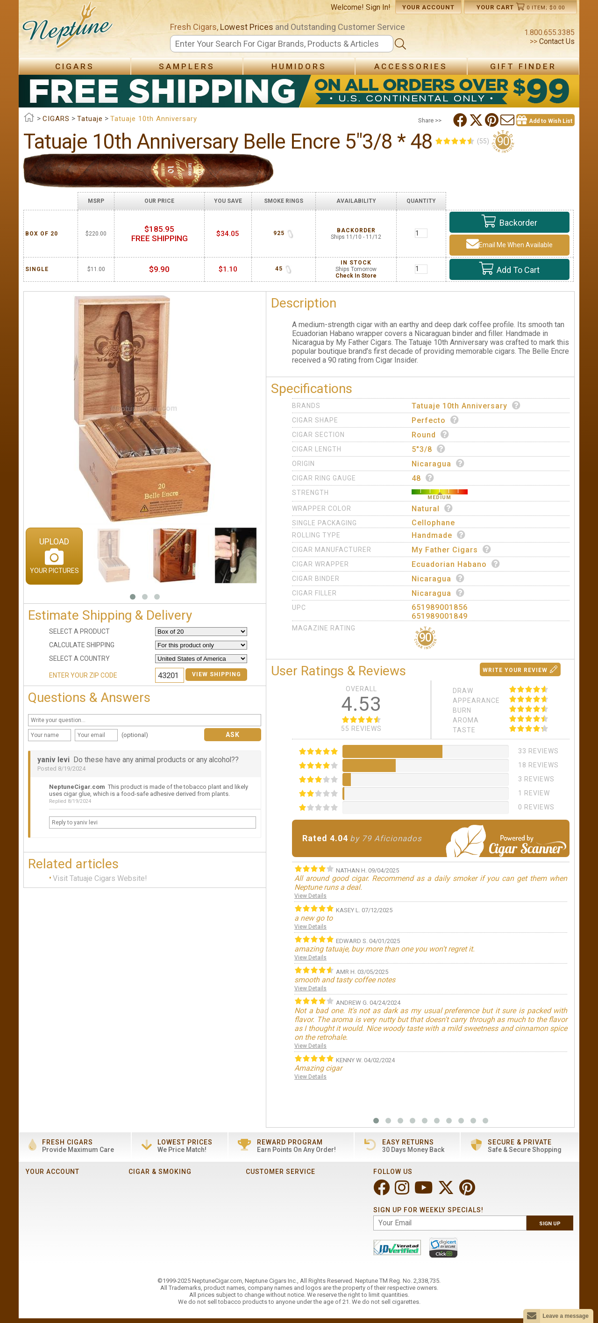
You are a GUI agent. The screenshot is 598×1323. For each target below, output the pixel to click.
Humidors (299, 66)
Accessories (411, 66)
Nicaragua (438, 463)
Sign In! (378, 7)
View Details (310, 896)
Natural (432, 508)
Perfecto (435, 420)
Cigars (74, 66)
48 (423, 478)
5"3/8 (429, 449)
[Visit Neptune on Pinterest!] (468, 1191)
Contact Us (556, 41)
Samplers (187, 66)
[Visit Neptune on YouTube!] (424, 1191)
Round (430, 434)
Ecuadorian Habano (456, 564)
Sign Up (550, 1224)
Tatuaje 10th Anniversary (466, 405)
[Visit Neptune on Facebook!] (382, 1191)
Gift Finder (523, 66)
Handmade (439, 535)
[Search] (281, 43)
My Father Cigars (451, 549)
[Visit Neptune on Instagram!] (403, 1191)
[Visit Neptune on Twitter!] (447, 1191)
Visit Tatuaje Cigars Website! (100, 878)
